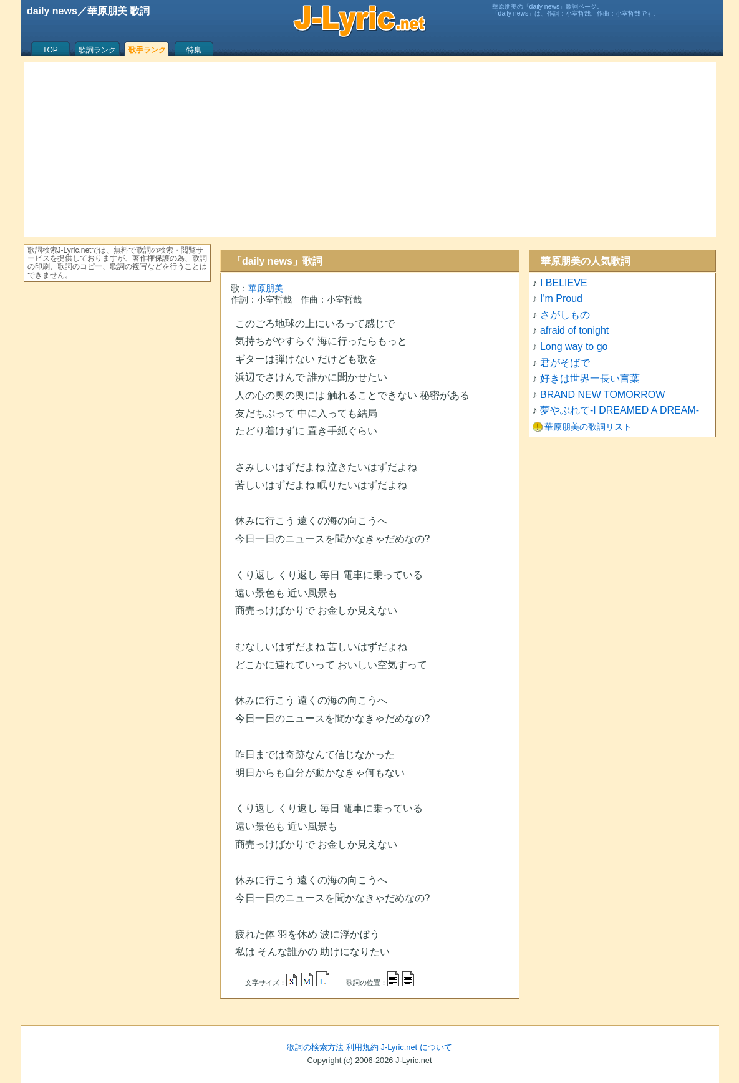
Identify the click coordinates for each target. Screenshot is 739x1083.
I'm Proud (561, 298)
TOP (49, 50)
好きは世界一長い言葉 (590, 378)
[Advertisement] (370, 149)
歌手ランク (147, 50)
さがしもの (565, 314)
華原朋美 (265, 288)
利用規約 (362, 1047)
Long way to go (574, 346)
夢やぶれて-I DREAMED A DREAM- (619, 410)
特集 (193, 50)
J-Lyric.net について (416, 1047)
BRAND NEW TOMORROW (602, 394)
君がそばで (565, 362)
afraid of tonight (574, 330)
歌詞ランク (97, 50)
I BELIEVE (563, 283)
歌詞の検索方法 (315, 1047)
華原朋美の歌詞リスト (588, 427)
